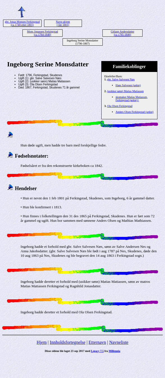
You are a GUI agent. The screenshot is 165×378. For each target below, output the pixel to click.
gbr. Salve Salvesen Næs (121, 79)
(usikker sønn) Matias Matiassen (125, 91)
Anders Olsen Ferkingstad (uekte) (134, 111)
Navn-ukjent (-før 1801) (63, 23)
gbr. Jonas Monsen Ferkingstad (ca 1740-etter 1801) (22, 23)
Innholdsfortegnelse (67, 342)
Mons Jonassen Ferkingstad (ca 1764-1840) (42, 33)
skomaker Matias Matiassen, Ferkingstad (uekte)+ (132, 98)
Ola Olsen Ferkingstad (119, 106)
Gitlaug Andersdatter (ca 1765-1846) (122, 33)
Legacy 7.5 (97, 351)
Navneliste (118, 342)
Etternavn (97, 342)
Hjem (42, 342)
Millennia (114, 351)
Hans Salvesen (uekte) (128, 85)
